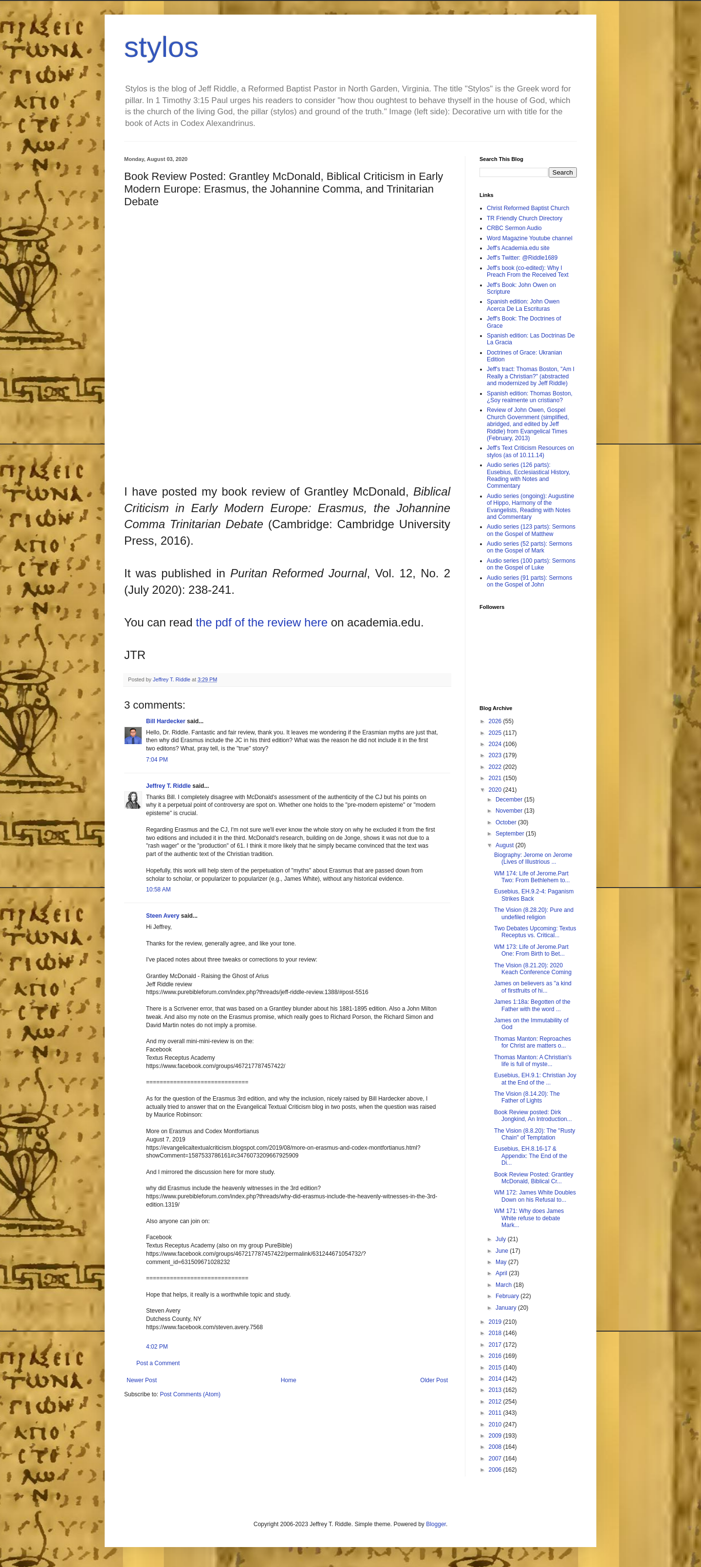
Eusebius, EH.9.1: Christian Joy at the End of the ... (535, 1079)
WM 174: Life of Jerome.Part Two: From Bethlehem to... (532, 877)
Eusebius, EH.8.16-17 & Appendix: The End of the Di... (530, 1155)
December (510, 799)
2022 (496, 767)
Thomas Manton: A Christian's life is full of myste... (533, 1061)
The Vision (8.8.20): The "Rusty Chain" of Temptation (534, 1134)
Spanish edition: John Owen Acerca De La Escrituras (523, 305)
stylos (161, 47)
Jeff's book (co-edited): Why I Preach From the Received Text (528, 271)
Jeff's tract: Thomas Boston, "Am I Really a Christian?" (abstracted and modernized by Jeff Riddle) (530, 376)
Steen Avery (162, 915)
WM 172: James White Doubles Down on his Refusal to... (535, 1196)
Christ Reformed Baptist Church (528, 208)
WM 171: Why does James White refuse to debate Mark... (529, 1218)
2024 (496, 744)
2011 (496, 1412)
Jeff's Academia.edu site (518, 248)
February (508, 1296)
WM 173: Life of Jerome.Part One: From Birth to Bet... (531, 950)
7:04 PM (157, 759)
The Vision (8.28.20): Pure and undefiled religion (533, 913)
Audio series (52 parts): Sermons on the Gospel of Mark (529, 547)
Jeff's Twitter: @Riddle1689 (522, 257)
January (507, 1307)
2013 (496, 1390)
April (502, 1273)
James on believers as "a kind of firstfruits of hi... (533, 987)
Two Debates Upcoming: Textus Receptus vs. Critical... (535, 932)
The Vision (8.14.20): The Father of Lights (527, 1097)
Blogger (436, 1524)
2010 (496, 1424)
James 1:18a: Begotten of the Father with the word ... (532, 1005)
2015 (496, 1367)
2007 (496, 1458)
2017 (496, 1344)
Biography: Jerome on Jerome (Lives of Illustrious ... (533, 858)
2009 (496, 1435)
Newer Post (142, 1380)
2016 (496, 1356)
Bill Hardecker (165, 721)
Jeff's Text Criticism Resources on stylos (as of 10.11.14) (530, 451)
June (503, 1250)
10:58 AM (158, 889)
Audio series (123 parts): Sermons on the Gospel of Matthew (531, 530)
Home (288, 1380)
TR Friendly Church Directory (524, 218)
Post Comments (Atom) (190, 1394)
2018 (496, 1333)
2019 (496, 1321)
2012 (496, 1401)
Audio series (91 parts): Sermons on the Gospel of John (529, 581)
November (510, 810)
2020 (496, 789)
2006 (496, 1469)
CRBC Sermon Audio (514, 228)
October (507, 822)
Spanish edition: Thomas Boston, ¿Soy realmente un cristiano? (529, 397)
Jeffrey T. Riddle (168, 786)
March (505, 1285)
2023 (496, 755)
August (506, 845)
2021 (496, 778)
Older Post (434, 1380)
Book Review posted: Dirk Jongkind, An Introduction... (533, 1115)
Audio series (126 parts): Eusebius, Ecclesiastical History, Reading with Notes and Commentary (528, 475)
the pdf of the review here (262, 622)
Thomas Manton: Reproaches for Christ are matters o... (532, 1042)
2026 (496, 721)
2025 (496, 733)
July (502, 1239)
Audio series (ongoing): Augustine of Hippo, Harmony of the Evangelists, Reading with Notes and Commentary (530, 506)
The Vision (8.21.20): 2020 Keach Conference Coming (533, 969)
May (502, 1262)
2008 (496, 1446)
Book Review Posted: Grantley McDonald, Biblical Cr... (533, 1178)
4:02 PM (157, 1346)
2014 (496, 1378)
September (511, 833)
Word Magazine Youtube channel (529, 238)
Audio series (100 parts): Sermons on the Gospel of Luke (531, 564)
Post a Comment (158, 1363)
